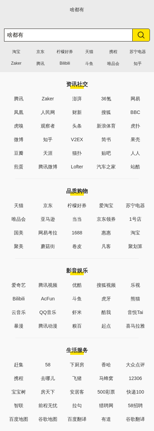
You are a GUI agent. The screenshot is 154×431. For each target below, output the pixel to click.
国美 (18, 232)
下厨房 (77, 364)
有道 (106, 419)
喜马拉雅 (135, 326)
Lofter (77, 166)
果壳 (135, 139)
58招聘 (135, 405)
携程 (113, 51)
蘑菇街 (48, 246)
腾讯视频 (47, 285)
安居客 (77, 392)
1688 (77, 232)
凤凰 (18, 112)
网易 (135, 98)
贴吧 (106, 153)
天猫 (89, 51)
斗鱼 (89, 63)
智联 (18, 405)
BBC (135, 112)
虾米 (77, 312)
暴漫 (18, 326)
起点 (106, 326)
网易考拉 (47, 232)
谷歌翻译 (135, 419)
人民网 (48, 112)
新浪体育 (106, 126)
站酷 (135, 166)
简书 (106, 139)
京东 (40, 51)
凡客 (106, 246)
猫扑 (77, 153)
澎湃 (77, 98)
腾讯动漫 (47, 326)
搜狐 (106, 112)
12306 (135, 378)
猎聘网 (106, 405)
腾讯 (40, 63)
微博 (18, 139)
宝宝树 (19, 392)
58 (48, 364)
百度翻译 (77, 419)
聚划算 (135, 246)
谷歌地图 (47, 419)
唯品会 (113, 63)
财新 (77, 112)
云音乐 (19, 312)
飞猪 (77, 378)
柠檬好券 (65, 51)
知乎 (138, 63)
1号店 (135, 219)
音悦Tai (135, 312)
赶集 (18, 364)
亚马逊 (48, 219)
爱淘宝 (106, 205)
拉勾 (77, 405)
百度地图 (18, 419)
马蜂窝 (106, 378)
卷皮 (77, 246)
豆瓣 (18, 153)
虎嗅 (18, 126)
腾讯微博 (47, 166)
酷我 (106, 312)
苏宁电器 (138, 51)
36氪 (106, 98)
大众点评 (135, 364)
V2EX (77, 139)
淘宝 (16, 51)
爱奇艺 (19, 285)
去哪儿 (48, 378)
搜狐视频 (106, 285)
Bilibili (65, 63)
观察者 (48, 126)
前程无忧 (47, 405)
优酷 (77, 285)
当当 (77, 219)
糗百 (77, 326)
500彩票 (106, 392)
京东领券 (106, 219)
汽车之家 (106, 166)
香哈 (106, 364)
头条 (77, 126)
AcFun (48, 298)
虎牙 (106, 298)
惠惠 (106, 232)
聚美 (18, 246)
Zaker (16, 63)
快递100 (135, 392)
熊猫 (135, 298)
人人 (135, 153)
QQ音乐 (47, 312)
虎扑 (135, 126)
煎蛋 (18, 166)
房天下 (48, 392)
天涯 (48, 153)
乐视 (135, 285)
